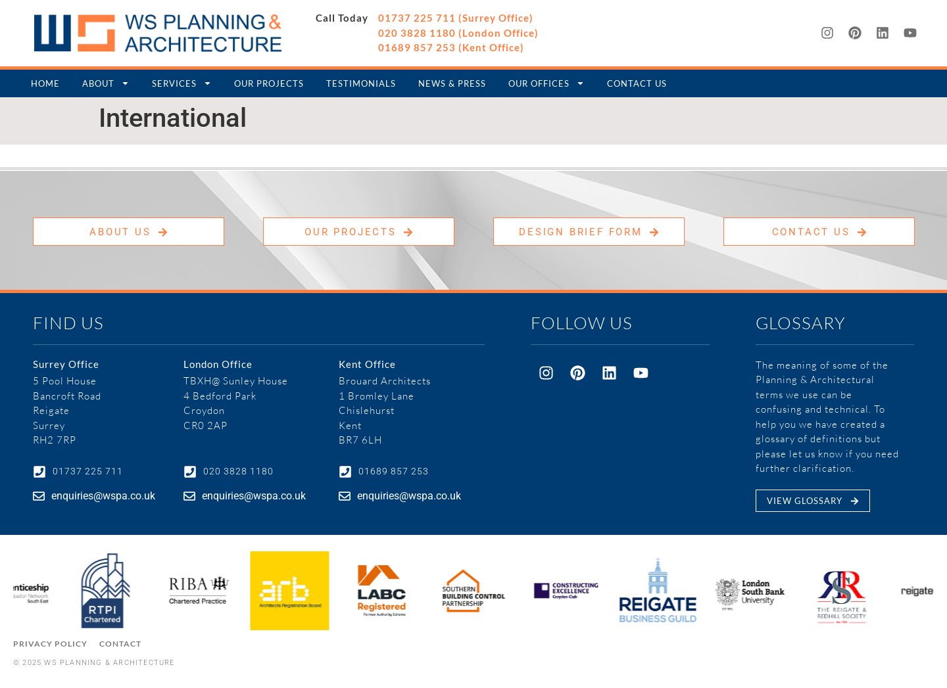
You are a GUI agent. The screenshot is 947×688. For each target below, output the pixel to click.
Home (45, 83)
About (106, 83)
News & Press (452, 83)
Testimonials (361, 83)
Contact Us (637, 83)
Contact (120, 644)
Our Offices (546, 83)
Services (182, 83)
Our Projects (269, 83)
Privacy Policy (50, 644)
